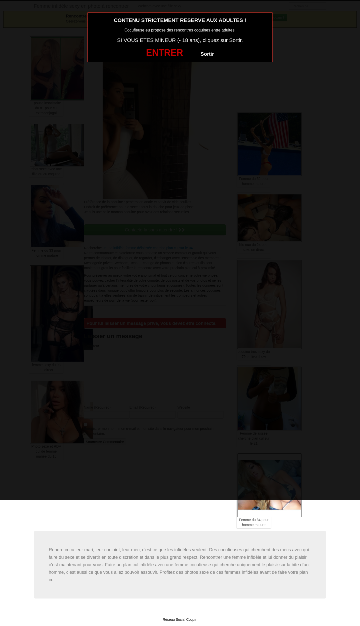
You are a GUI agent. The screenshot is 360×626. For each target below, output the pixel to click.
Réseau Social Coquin (180, 620)
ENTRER (164, 52)
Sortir (207, 54)
